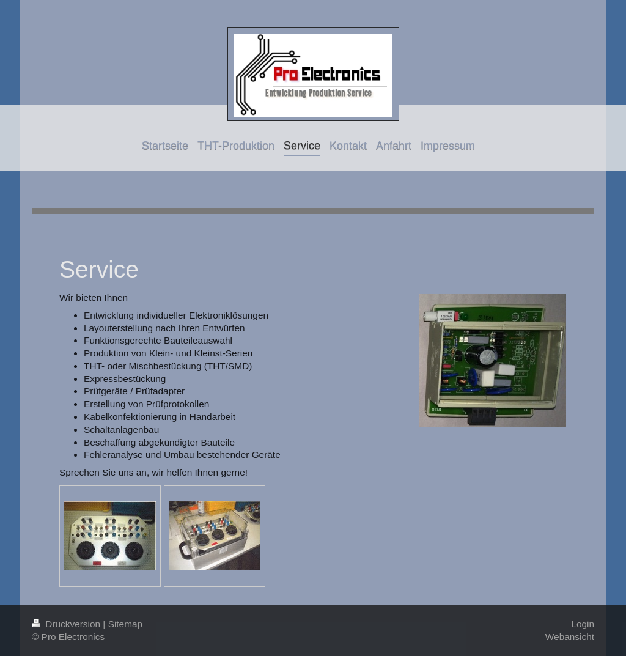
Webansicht (569, 637)
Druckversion (67, 624)
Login (582, 624)
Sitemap (125, 624)
